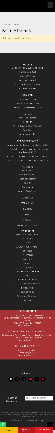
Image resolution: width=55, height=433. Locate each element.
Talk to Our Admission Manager (27, 126)
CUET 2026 (27, 251)
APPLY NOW (9, 430)
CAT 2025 (27, 263)
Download (27, 130)
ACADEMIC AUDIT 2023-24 (27, 247)
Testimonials (27, 203)
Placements (27, 238)
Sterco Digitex (39, 420)
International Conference (27, 271)
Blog (27, 214)
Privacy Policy (27, 288)
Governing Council (27, 80)
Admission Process (27, 118)
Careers (27, 209)
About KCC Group (27, 76)
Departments (27, 170)
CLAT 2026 (27, 259)
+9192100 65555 (31, 326)
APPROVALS (28, 220)
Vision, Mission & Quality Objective (27, 68)
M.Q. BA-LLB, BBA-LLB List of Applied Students (27, 160)
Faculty (27, 183)
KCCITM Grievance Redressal (27, 284)
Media (27, 243)
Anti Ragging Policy (27, 88)
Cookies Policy (27, 292)
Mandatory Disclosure (27, 279)
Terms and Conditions (27, 296)
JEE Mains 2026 (27, 267)
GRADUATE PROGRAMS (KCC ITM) (28, 107)
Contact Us (27, 197)
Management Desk (27, 72)
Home (4, 24)
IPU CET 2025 (27, 255)
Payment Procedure (27, 134)
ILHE (28, 275)
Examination (27, 187)
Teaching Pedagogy (27, 179)
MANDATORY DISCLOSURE (27, 225)
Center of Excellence (27, 191)
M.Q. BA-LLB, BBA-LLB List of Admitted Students (28, 156)
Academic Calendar (27, 175)
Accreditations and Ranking (27, 84)
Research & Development (27, 234)
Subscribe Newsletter (12, 400)
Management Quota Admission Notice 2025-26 (28, 145)
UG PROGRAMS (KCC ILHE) (27, 103)
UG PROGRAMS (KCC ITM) (27, 99)
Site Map (27, 300)
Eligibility (27, 122)
